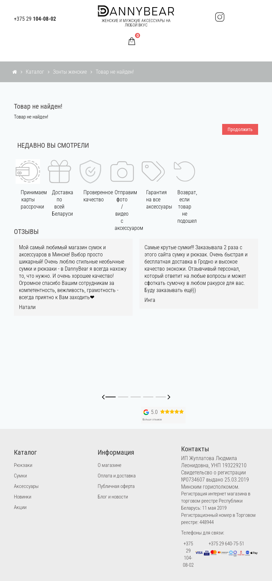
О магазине (109, 465)
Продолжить (240, 129)
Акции (20, 507)
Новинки (22, 497)
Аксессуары (26, 486)
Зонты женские (70, 72)
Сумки (20, 476)
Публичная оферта (116, 486)
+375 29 (35, 19)
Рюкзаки (23, 465)
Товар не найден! (115, 72)
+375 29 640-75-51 (226, 544)
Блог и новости (113, 497)
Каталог (35, 72)
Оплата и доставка (117, 476)
